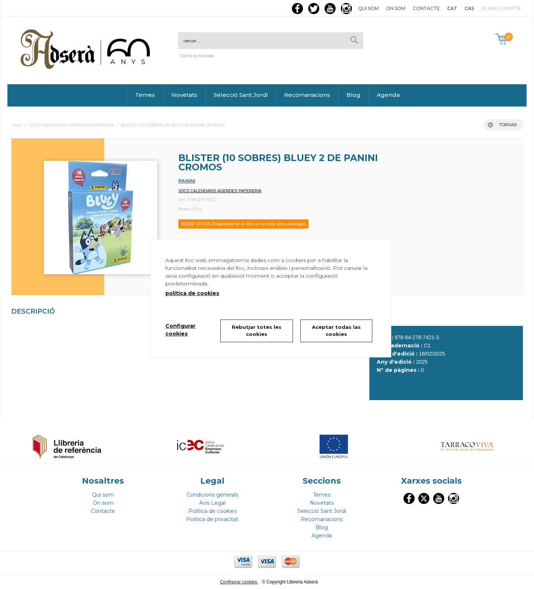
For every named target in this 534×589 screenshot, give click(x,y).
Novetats (184, 94)
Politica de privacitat (212, 519)
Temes (145, 94)
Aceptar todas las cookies (336, 330)
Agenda (388, 94)
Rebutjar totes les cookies (256, 330)
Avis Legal (212, 503)
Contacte (426, 8)
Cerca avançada (197, 55)
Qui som (368, 8)
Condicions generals (212, 494)
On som (395, 8)
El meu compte (501, 8)
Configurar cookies (239, 582)
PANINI (186, 181)
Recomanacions (307, 94)
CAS (469, 8)
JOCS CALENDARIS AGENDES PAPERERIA (219, 191)
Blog (353, 94)
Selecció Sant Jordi (241, 94)
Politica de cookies (212, 511)
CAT (452, 8)
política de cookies (192, 293)
